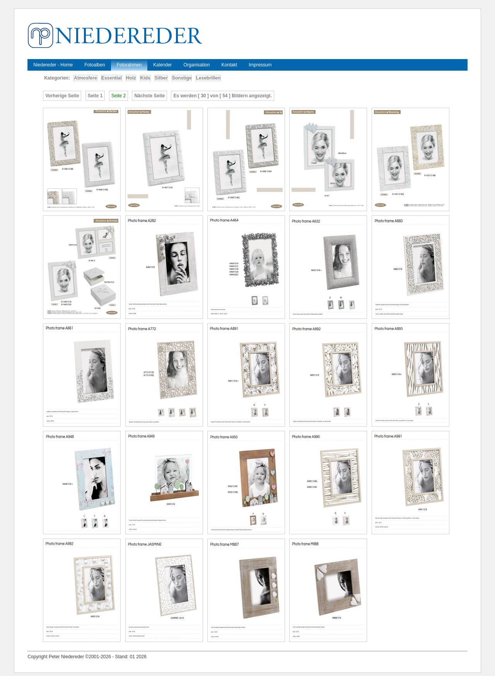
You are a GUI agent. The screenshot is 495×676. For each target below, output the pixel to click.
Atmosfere (85, 78)
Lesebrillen (208, 78)
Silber (161, 78)
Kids (145, 78)
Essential (111, 78)
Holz (131, 78)
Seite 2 (118, 95)
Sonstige (182, 78)
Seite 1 (95, 95)
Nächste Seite (149, 95)
